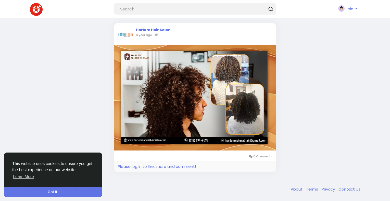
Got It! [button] (53, 192)
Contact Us (349, 189)
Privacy (329, 189)
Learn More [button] (23, 176)
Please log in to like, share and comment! (157, 166)
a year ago (144, 35)
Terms (312, 189)
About (297, 189)
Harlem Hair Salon (153, 29)
